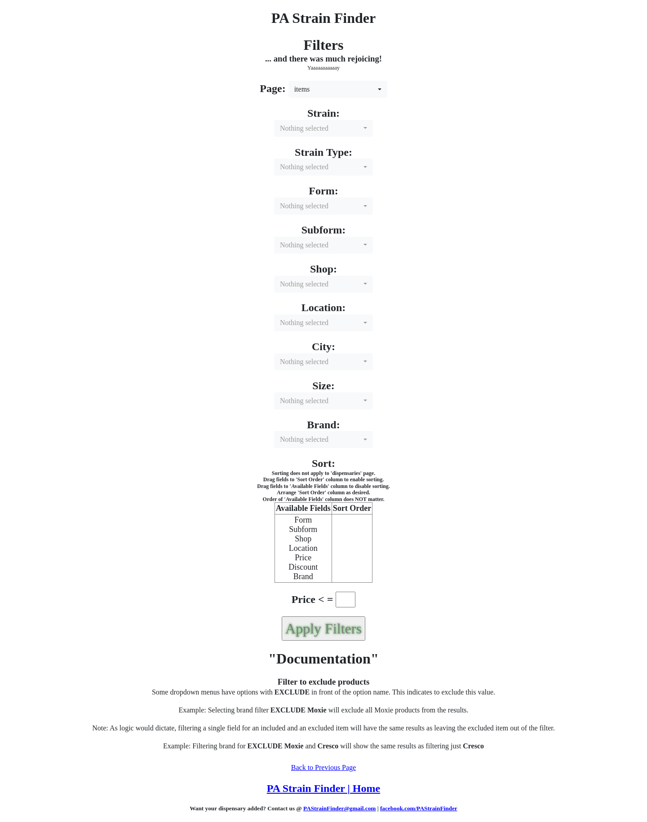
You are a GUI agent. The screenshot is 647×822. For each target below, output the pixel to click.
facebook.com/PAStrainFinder (418, 808)
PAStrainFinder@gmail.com (339, 808)
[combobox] (337, 89)
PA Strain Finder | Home (323, 788)
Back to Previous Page (323, 767)
